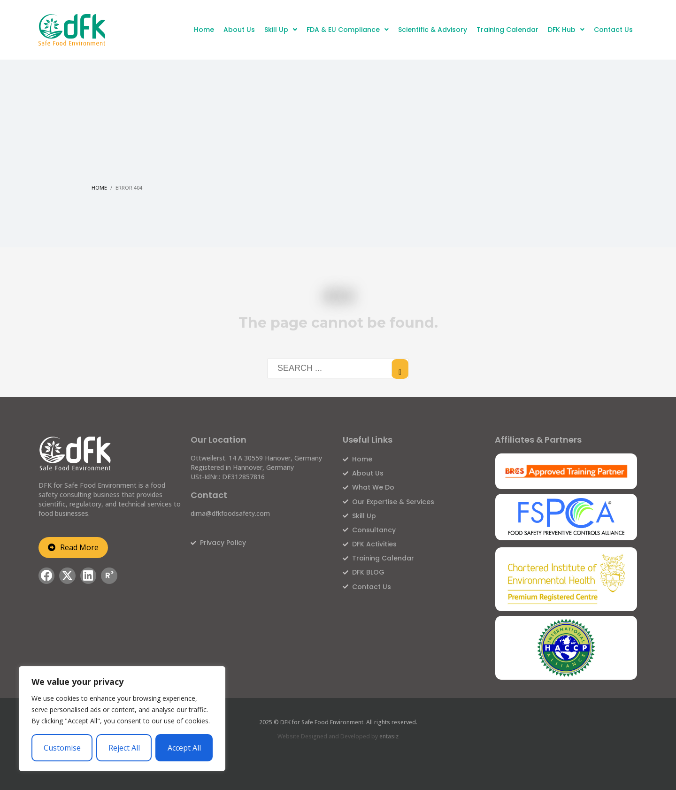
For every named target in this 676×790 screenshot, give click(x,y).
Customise (62, 748)
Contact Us (613, 29)
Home (204, 29)
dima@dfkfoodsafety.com (230, 513)
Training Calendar (507, 29)
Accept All (184, 748)
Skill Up (280, 30)
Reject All (124, 748)
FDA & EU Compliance (348, 30)
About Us (239, 29)
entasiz (389, 736)
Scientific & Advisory (432, 29)
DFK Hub (566, 30)
